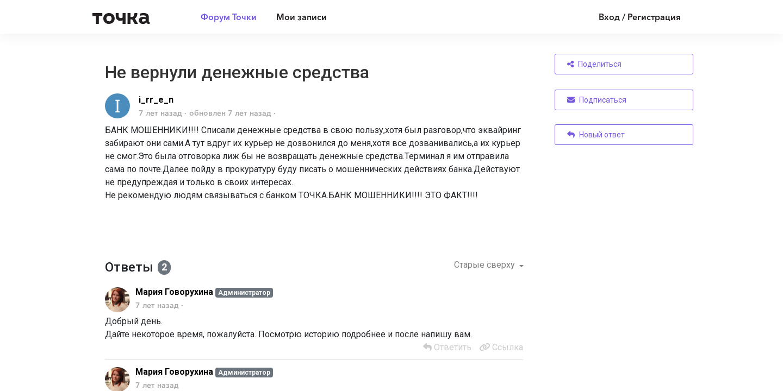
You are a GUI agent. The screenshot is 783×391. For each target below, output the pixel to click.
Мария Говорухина (174, 292)
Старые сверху (485, 265)
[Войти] (631, 17)
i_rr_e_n (156, 99)
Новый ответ (596, 134)
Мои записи (301, 16)
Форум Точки (229, 16)
